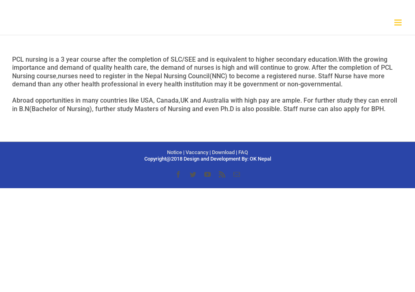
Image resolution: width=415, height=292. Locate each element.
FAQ (243, 152)
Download (223, 152)
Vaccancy (197, 152)
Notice (174, 152)
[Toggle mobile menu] (398, 22)
